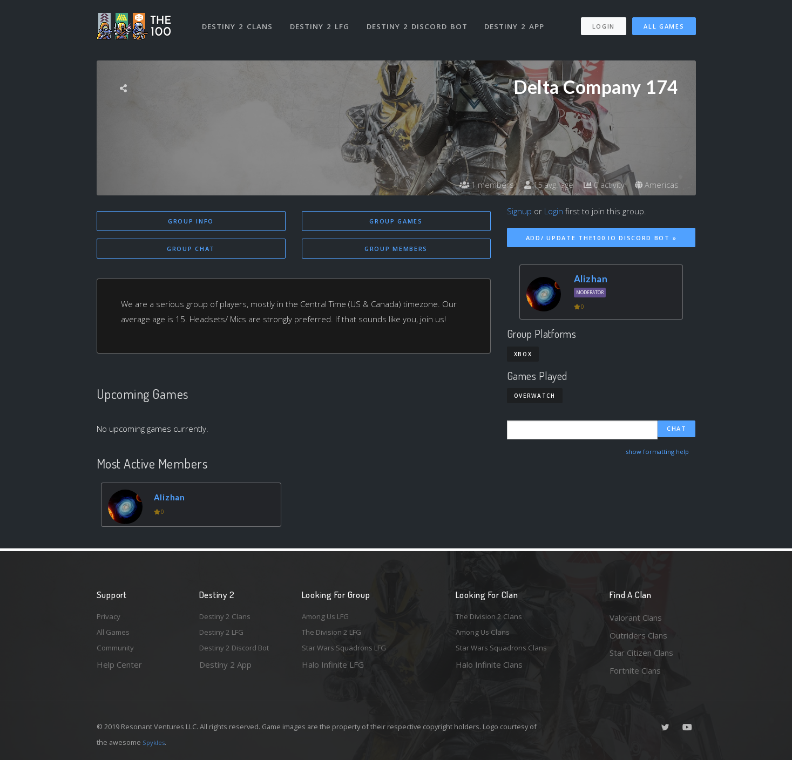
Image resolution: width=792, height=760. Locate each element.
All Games (664, 21)
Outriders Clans (638, 635)
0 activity (600, 185)
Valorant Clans (636, 617)
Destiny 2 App (519, 20)
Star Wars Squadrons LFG (349, 652)
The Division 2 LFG (336, 635)
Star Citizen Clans (641, 652)
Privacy (110, 617)
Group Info (191, 221)
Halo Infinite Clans (489, 670)
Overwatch (535, 395)
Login (603, 21)
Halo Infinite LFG (333, 670)
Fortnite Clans (635, 670)
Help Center (119, 670)
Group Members (396, 250)
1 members (477, 185)
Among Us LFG (329, 617)
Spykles (155, 742)
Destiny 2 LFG (323, 20)
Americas (656, 185)
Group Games (396, 221)
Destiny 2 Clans (239, 20)
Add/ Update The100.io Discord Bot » (601, 238)
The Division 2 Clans (493, 617)
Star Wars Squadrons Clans (506, 652)
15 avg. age (542, 185)
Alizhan (172, 498)
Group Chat (191, 250)
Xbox (523, 354)
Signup (519, 211)
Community (117, 652)
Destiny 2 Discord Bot (421, 20)
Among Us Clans (486, 635)
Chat (677, 429)
